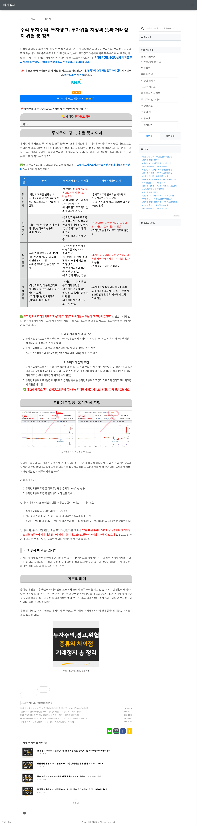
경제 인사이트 (28, 702)
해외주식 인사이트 (150, 93)
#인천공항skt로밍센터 (165, 157)
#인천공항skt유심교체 (163, 199)
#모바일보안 (169, 195)
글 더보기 (76, 803)
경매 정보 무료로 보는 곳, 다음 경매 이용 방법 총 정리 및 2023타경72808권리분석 (54, 708)
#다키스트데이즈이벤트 (151, 202)
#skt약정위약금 (148, 166)
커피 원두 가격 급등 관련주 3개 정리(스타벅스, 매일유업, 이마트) (47, 722)
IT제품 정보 (147, 74)
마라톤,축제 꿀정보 (151, 61)
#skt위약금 (171, 179)
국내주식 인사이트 (150, 99)
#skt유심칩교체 (148, 183)
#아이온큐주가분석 (150, 192)
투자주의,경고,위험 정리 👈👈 (76, 98)
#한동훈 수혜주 (148, 173)
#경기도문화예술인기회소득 (153, 179)
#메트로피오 (162, 208)
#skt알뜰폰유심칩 (165, 170)
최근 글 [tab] (149, 136)
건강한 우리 (6, 822)
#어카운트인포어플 (165, 173)
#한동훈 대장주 (148, 186)
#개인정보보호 (162, 176)
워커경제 (9, 5)
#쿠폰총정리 (147, 199)
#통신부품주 (162, 166)
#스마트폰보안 (148, 205)
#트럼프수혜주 (162, 205)
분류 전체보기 (148, 57)
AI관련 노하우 (148, 80)
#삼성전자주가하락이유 (151, 195)
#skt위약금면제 (148, 208)
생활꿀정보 (147, 105)
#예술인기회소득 (149, 170)
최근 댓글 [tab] (170, 136)
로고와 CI (146, 112)
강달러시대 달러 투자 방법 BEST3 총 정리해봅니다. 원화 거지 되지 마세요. (51, 712)
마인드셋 (145, 118)
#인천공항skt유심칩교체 (167, 186)
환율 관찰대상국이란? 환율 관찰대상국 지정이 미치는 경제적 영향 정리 (49, 715)
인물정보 (145, 68)
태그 (33, 18)
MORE (176, 216)
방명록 (47, 18)
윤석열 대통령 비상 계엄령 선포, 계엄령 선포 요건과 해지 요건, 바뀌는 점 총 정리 (53, 718)
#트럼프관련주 (148, 176)
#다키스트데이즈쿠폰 (151, 160)
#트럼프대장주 (148, 157)
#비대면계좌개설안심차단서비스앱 (156, 163)
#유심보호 (161, 183)
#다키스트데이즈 (171, 202)
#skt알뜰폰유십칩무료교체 (153, 189)
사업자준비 (147, 124)
